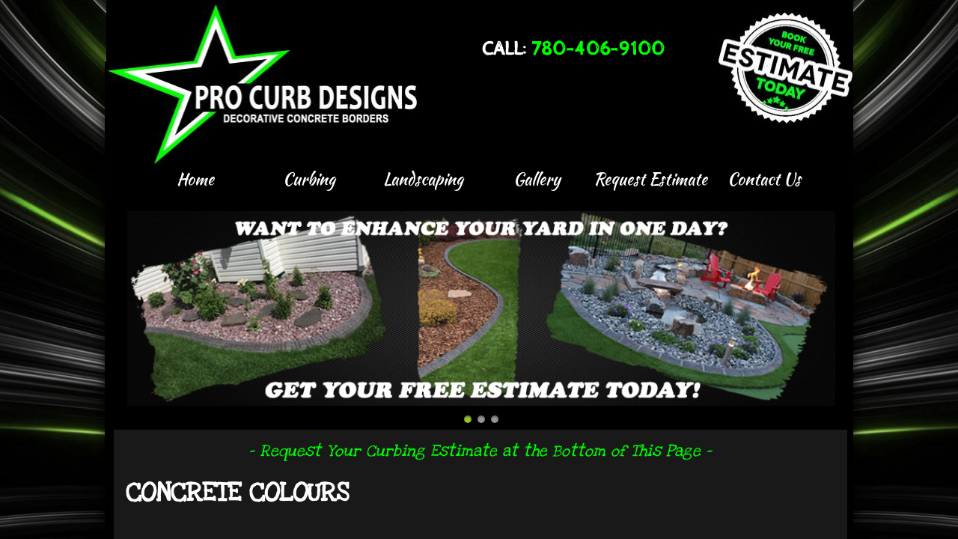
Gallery (537, 179)
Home (195, 179)
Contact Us (764, 179)
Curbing (309, 179)
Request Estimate (650, 179)
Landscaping (423, 179)
